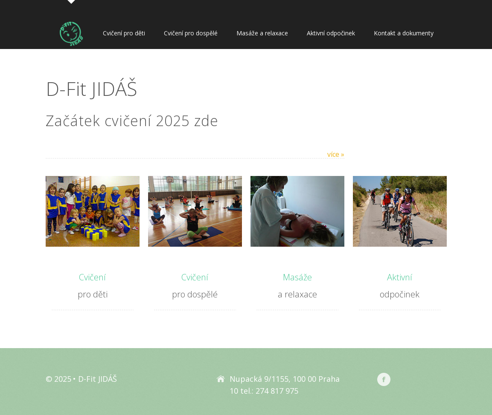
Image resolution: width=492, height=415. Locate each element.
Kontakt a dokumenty (404, 33)
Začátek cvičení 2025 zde (132, 120)
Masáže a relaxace (262, 33)
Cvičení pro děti (124, 33)
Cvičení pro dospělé (191, 33)
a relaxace (297, 284)
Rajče (422, 379)
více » (335, 154)
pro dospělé (195, 284)
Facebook (383, 379)
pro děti (93, 284)
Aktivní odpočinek (331, 33)
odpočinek (400, 284)
